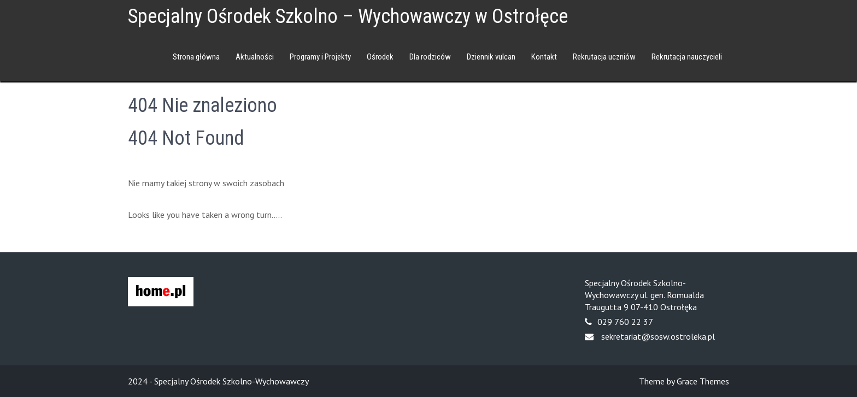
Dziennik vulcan (491, 57)
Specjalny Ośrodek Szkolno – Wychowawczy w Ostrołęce (348, 16)
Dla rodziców (430, 57)
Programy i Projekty (320, 57)
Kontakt (544, 57)
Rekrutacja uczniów (604, 57)
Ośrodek (380, 57)
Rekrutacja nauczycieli (686, 57)
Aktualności (255, 57)
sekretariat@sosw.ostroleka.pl (658, 336)
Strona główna (196, 57)
